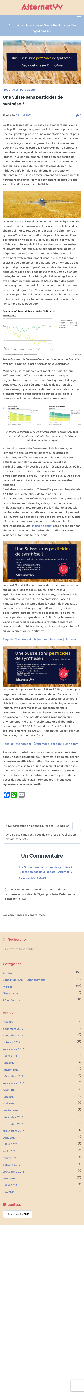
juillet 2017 (10, 1144)
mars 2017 (9, 1158)
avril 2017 (9, 1151)
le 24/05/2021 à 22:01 (32, 877)
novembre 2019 (13, 1035)
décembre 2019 (13, 1028)
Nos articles (11, 89)
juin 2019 (8, 1062)
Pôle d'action (28, 89)
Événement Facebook (47, 639)
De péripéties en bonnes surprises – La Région (39, 825)
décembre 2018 (13, 1076)
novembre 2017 (13, 1124)
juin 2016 (8, 1192)
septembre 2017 (13, 1130)
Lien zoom (71, 639)
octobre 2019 (11, 1042)
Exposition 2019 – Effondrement (24, 979)
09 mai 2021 (23, 115)
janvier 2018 (11, 1110)
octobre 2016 (11, 1165)
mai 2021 (8, 1022)
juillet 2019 (10, 1056)
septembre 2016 (13, 1171)
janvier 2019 (11, 1069)
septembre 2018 (13, 1083)
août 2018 (9, 1090)
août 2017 (9, 1137)
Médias (7, 986)
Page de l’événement (17, 639)
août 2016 (9, 1178)
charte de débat (41, 526)
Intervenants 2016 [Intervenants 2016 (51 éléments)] (17, 1214)
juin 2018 (8, 1097)
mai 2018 (8, 1103)
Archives (8, 973)
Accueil (14, 25)
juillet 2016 (10, 1185)
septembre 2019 (13, 1049)
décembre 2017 (13, 1117)
